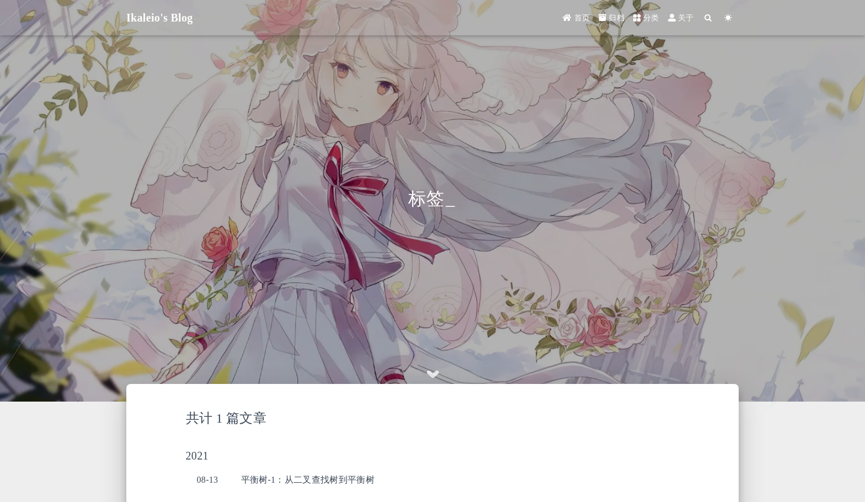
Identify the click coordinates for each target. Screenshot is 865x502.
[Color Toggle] (728, 18)
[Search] (708, 18)
